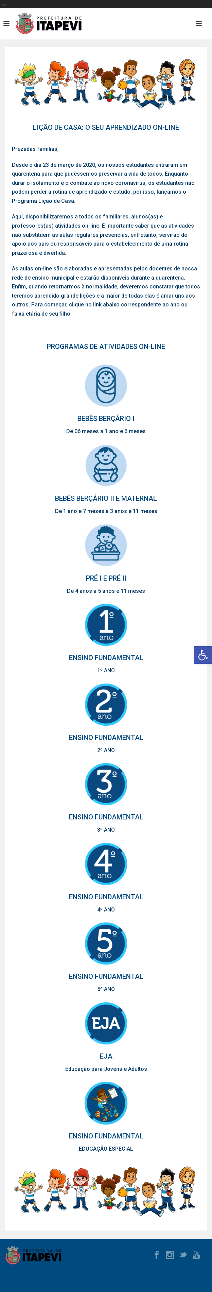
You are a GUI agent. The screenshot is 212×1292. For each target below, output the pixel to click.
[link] (203, 655)
